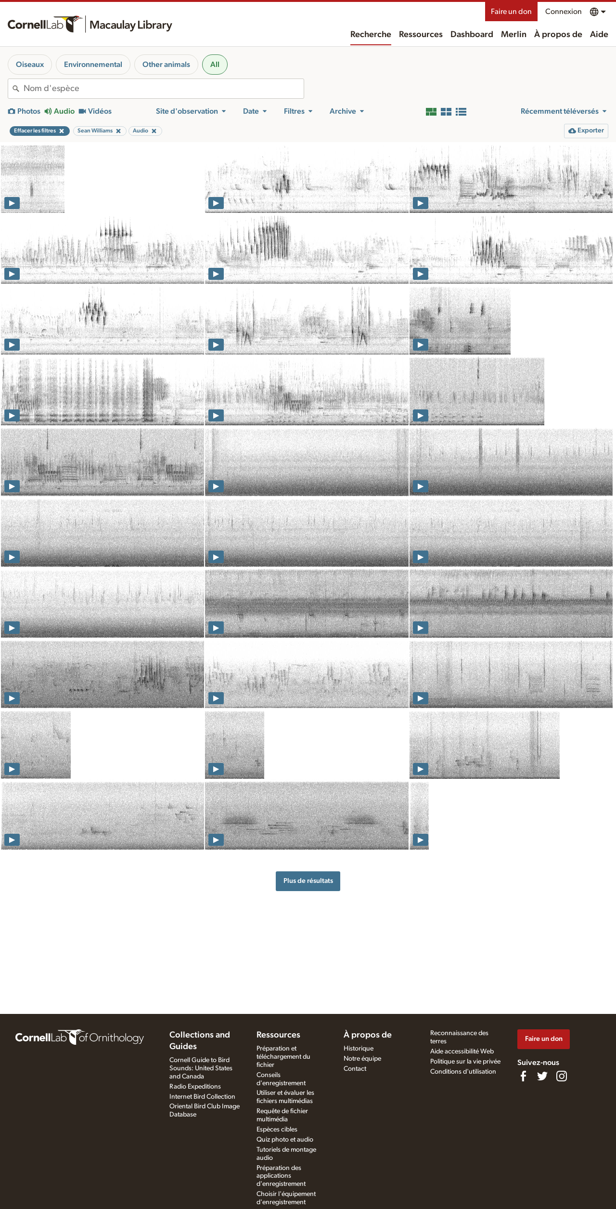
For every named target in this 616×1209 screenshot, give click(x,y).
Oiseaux (30, 64)
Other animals (166, 64)
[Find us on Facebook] (523, 1076)
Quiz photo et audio (285, 1139)
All (214, 64)
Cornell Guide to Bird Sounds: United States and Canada (200, 1068)
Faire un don (511, 11)
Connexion (563, 11)
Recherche (370, 34)
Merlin (513, 34)
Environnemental (93, 64)
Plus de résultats (308, 880)
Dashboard (471, 34)
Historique (358, 1048)
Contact (355, 1068)
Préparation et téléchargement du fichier (283, 1056)
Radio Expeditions (195, 1086)
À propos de (558, 34)
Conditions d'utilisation (463, 1071)
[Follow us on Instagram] (561, 1076)
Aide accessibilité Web (462, 1051)
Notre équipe (362, 1058)
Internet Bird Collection (202, 1096)
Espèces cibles (277, 1129)
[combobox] (164, 88)
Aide (599, 34)
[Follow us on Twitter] (542, 1076)
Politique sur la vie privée (465, 1061)
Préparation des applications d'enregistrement (281, 1176)
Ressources (421, 34)
